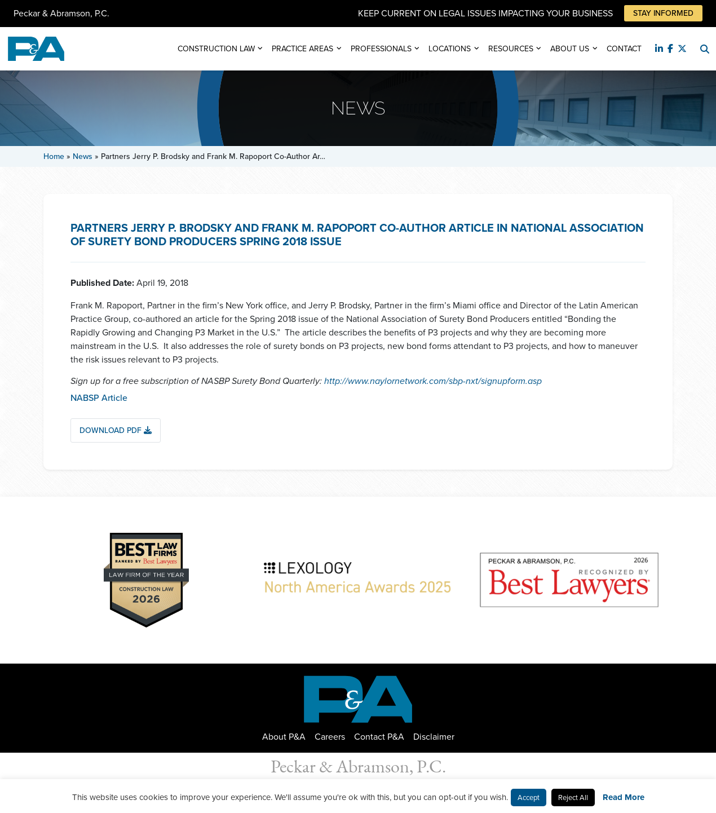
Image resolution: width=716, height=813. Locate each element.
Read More (623, 797)
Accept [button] (529, 797)
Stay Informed (663, 13)
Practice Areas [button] (302, 49)
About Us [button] (569, 49)
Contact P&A (379, 736)
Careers (330, 736)
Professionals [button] (381, 49)
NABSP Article (98, 397)
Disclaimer (433, 736)
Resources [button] (510, 49)
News (82, 156)
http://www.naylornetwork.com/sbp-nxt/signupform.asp (433, 380)
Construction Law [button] (216, 49)
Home (53, 156)
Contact (624, 49)
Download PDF (115, 430)
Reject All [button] (573, 797)
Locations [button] (449, 49)
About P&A (284, 736)
